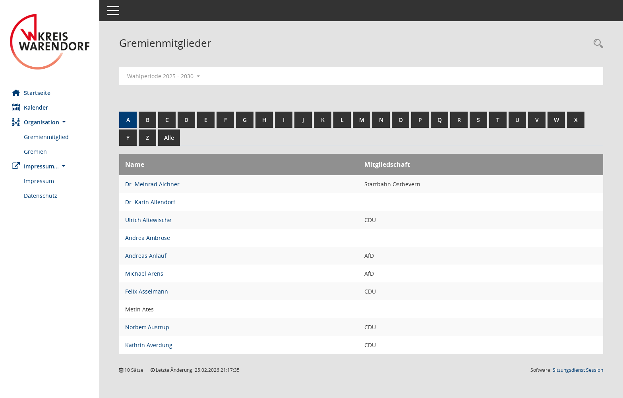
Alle (169, 137)
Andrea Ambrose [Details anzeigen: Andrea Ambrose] (147, 238)
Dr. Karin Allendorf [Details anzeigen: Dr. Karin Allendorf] (150, 202)
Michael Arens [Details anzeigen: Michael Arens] (144, 273)
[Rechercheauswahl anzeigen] (596, 43)
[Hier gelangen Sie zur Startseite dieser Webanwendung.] (49, 42)
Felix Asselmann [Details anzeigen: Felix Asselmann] (146, 291)
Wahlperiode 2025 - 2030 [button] (163, 76)
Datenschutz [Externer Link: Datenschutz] (40, 195)
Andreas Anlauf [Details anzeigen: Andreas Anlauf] (145, 255)
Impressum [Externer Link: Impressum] (39, 181)
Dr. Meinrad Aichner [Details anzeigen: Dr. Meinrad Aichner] (152, 184)
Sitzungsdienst (578, 370)
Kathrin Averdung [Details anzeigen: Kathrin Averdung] (148, 345)
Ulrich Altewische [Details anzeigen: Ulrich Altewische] (148, 220)
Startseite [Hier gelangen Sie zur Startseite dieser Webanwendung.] (31, 93)
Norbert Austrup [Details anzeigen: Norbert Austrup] (147, 327)
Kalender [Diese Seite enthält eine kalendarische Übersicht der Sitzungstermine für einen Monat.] (30, 107)
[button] (49, 122)
